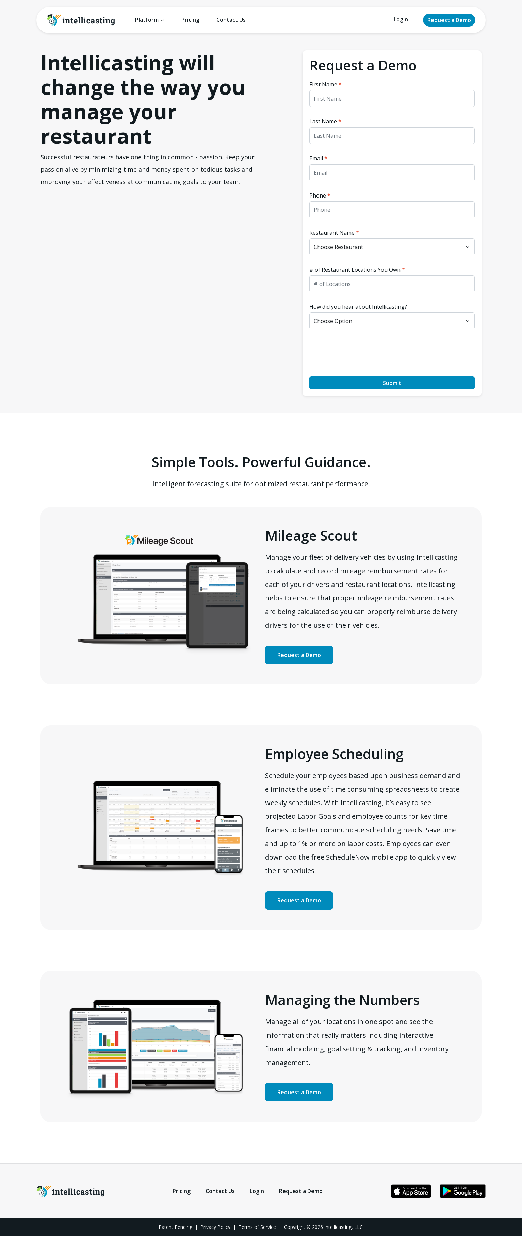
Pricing (190, 19)
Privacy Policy (215, 1227)
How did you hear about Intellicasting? (358, 306)
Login (401, 19)
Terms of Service (257, 1227)
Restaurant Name (334, 232)
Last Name (325, 121)
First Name (325, 84)
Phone (319, 195)
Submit (392, 383)
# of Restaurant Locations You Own (357, 269)
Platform (147, 19)
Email (318, 158)
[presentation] (361, 353)
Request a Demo (449, 20)
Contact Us (231, 19)
